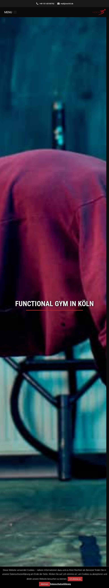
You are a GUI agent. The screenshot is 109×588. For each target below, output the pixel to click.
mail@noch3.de (65, 3)
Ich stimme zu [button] (75, 579)
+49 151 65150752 (45, 3)
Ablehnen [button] (44, 584)
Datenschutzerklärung (60, 584)
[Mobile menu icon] (10, 12)
